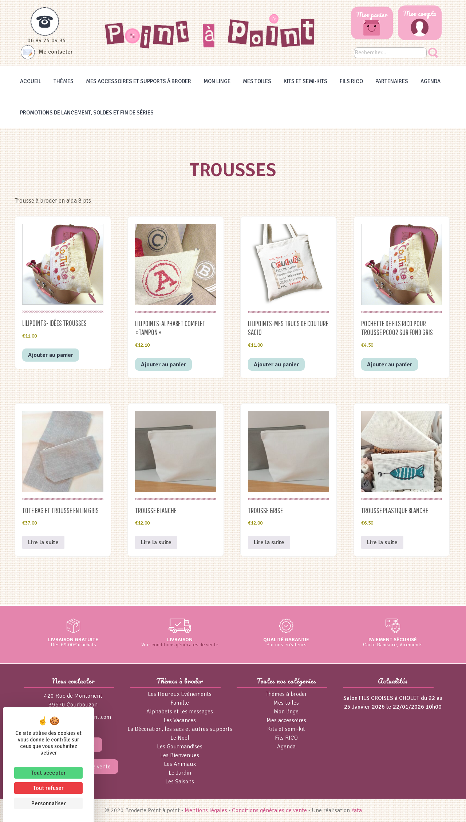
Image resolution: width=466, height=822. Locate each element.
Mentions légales (206, 810)
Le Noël (179, 737)
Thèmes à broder (286, 694)
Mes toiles (257, 81)
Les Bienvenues (179, 755)
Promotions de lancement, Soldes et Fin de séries (87, 112)
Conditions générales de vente (269, 810)
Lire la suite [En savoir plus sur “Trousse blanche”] (156, 542)
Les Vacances (179, 720)
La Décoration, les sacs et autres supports (179, 729)
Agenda (430, 81)
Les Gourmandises (179, 746)
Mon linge (217, 81)
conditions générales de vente (184, 644)
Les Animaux (180, 764)
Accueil (30, 81)
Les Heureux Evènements (180, 694)
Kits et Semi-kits (305, 81)
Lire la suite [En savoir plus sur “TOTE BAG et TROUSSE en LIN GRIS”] (43, 542)
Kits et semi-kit (286, 729)
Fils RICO (351, 81)
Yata (356, 810)
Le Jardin (180, 772)
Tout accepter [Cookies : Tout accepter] (48, 772)
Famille (179, 702)
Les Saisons (179, 781)
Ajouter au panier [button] (50, 355)
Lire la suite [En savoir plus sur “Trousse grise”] (269, 542)
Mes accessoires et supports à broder (138, 81)
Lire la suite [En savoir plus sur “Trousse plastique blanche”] (382, 542)
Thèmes (64, 81)
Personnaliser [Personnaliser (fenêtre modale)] (48, 803)
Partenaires (391, 81)
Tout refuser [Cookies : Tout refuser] (48, 788)
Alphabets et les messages (179, 711)
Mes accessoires (286, 720)
